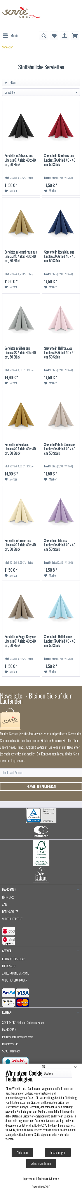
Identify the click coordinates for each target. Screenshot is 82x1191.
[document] (41, 1108)
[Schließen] (75, 1067)
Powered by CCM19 (41, 1186)
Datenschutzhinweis (48, 1179)
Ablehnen (22, 1152)
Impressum (29, 1179)
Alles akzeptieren (41, 1163)
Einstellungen (58, 1152)
